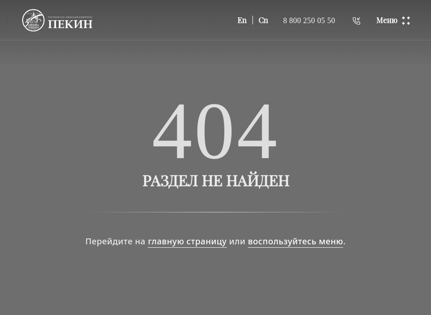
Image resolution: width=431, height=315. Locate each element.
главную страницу (187, 241)
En (242, 20)
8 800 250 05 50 (309, 20)
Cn (263, 20)
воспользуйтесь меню (295, 241)
